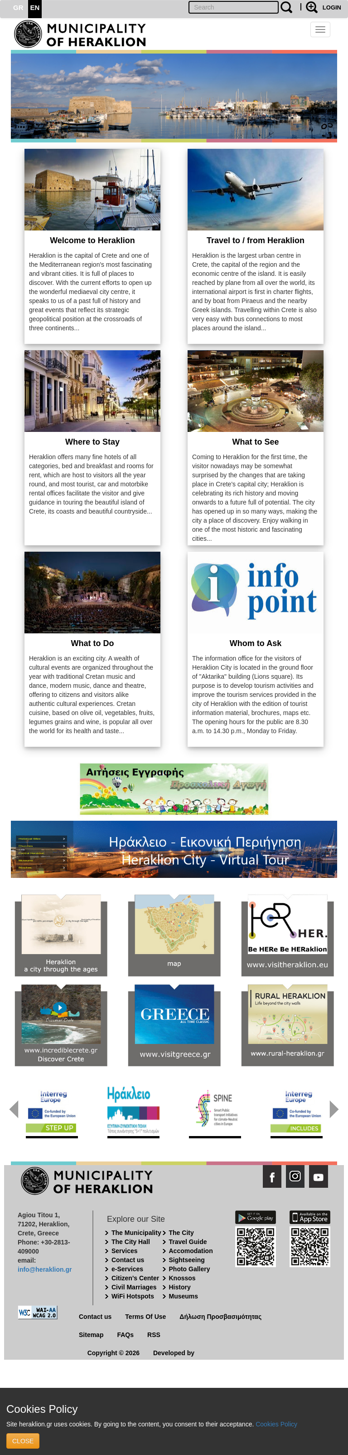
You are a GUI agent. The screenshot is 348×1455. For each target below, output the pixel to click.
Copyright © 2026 (113, 1353)
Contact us (127, 1260)
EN (35, 7)
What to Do (92, 643)
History (180, 1287)
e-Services (127, 1269)
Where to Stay (92, 441)
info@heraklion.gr (45, 1269)
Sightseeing (187, 1260)
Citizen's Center (135, 1278)
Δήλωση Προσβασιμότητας (220, 1316)
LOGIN (332, 7)
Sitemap (91, 1334)
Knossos (182, 1278)
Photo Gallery (189, 1269)
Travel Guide (188, 1241)
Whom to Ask (255, 643)
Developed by (173, 1353)
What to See (255, 441)
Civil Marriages (134, 1287)
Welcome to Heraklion (92, 240)
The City (181, 1232)
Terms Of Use (145, 1316)
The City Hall (130, 1241)
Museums (183, 1296)
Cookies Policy (276, 1424)
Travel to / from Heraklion (255, 240)
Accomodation (191, 1250)
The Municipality (136, 1232)
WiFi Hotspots (132, 1296)
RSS (153, 1334)
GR (18, 7)
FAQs (125, 1334)
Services (124, 1250)
